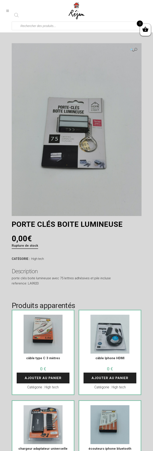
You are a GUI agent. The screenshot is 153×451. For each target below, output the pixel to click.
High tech (37, 258)
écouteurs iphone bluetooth (110, 449)
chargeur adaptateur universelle (43, 449)
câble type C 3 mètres (43, 358)
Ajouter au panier (43, 378)
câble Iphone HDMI (109, 358)
